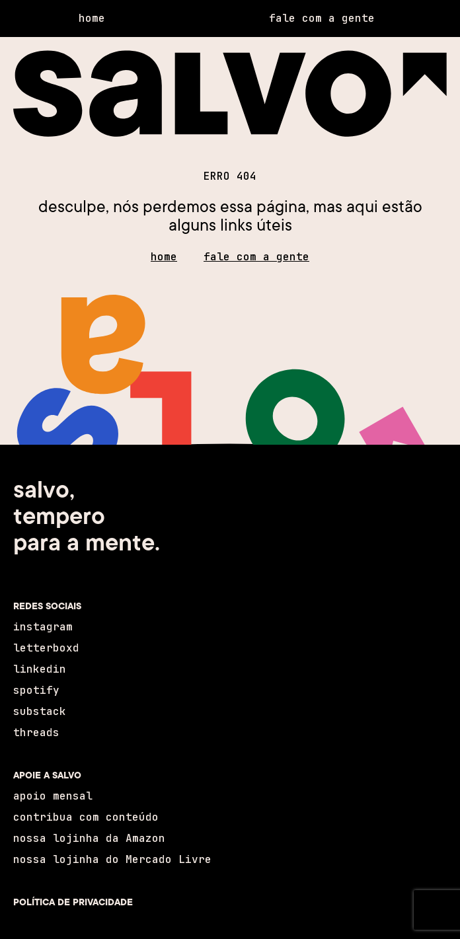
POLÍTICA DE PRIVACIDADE (73, 902)
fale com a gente (256, 257)
